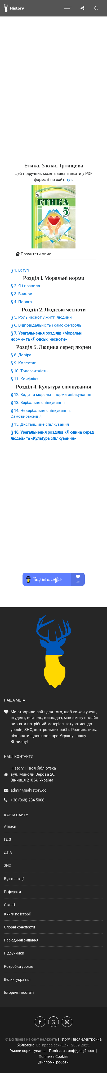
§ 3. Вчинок (21, 294)
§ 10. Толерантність (29, 371)
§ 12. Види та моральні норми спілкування (51, 394)
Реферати (12, 892)
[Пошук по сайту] (96, 8)
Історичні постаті (19, 992)
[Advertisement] (53, 99)
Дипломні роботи (53, 1062)
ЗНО (7, 866)
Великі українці (17, 979)
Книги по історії (17, 914)
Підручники (14, 953)
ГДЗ (7, 839)
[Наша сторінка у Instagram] (67, 1021)
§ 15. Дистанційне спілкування (40, 424)
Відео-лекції (14, 879)
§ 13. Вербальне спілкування (38, 402)
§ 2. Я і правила (25, 286)
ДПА (8, 852)
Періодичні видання (21, 940)
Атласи (10, 826)
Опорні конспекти (19, 927)
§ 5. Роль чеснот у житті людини (41, 317)
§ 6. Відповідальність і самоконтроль (46, 325)
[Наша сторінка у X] (53, 1021)
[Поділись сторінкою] (82, 8)
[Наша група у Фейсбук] (40, 1021)
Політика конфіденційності (72, 1051)
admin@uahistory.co (29, 790)
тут (69, 179)
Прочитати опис (33, 254)
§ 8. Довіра (21, 355)
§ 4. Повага (21, 301)
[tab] (53, 254)
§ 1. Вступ (20, 270)
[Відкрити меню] (67, 8)
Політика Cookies (53, 1056)
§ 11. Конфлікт (24, 379)
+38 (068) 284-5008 (27, 800)
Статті (9, 905)
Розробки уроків (18, 966)
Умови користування (28, 1051)
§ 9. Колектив (24, 363)
